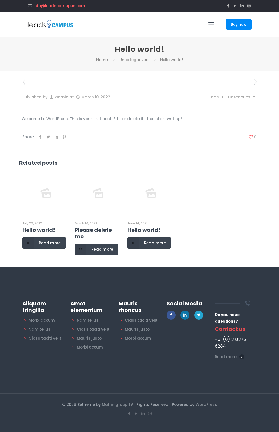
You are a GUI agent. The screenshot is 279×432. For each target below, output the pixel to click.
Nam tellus (39, 329)
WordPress (206, 404)
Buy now (238, 24)
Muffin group (114, 404)
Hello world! (38, 230)
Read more (226, 357)
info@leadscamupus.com (59, 5)
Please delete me (93, 233)
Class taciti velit (45, 338)
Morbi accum (42, 320)
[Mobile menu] (211, 24)
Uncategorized (134, 59)
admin (61, 97)
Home (102, 59)
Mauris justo (89, 338)
